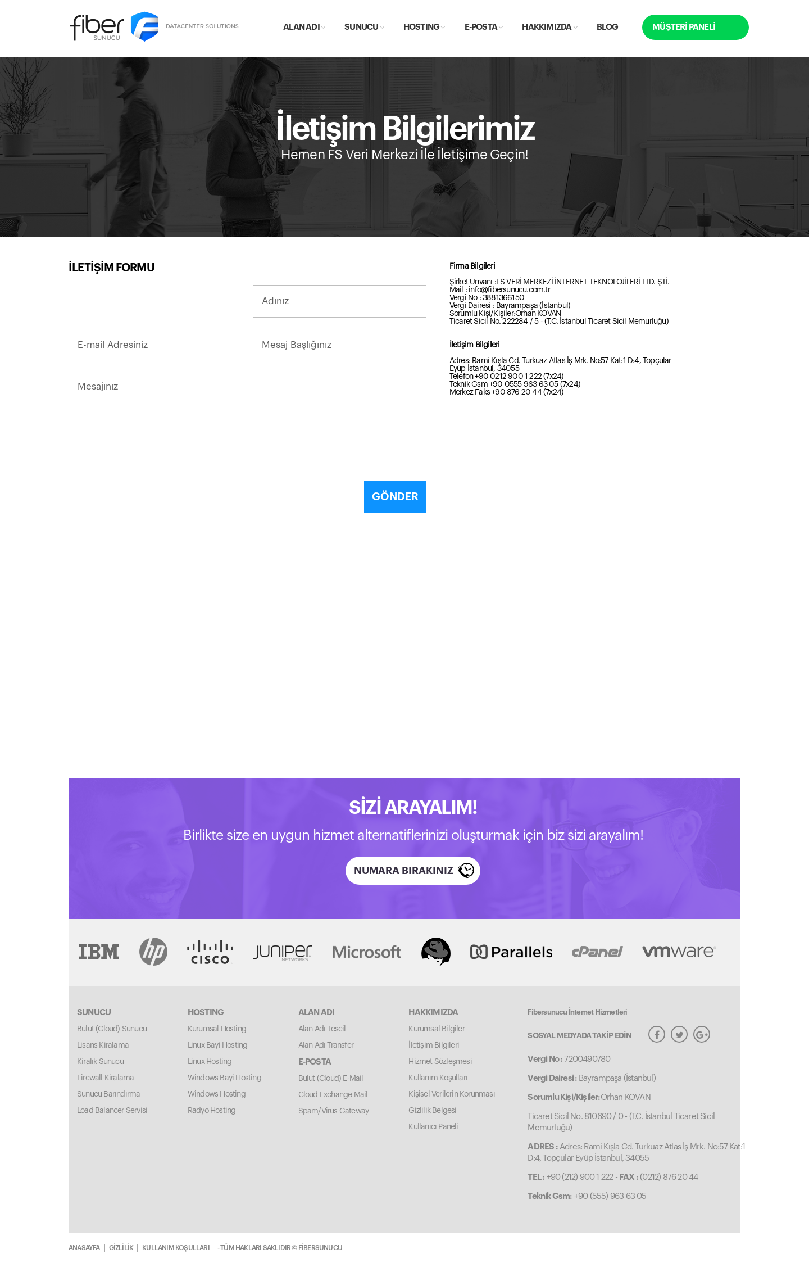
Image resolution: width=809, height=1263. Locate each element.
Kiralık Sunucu (100, 1062)
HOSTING (424, 27)
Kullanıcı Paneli (433, 1127)
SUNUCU (364, 27)
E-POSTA (484, 27)
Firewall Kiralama (105, 1078)
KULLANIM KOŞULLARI (176, 1247)
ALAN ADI (304, 27)
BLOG (608, 27)
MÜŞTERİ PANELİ (683, 27)
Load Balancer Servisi (112, 1111)
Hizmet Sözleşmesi (439, 1062)
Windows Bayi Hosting (224, 1078)
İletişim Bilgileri (433, 1045)
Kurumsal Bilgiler (436, 1029)
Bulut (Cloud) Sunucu (112, 1029)
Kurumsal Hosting (217, 1029)
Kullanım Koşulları (437, 1078)
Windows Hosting (217, 1094)
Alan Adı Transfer (325, 1045)
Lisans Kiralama (103, 1045)
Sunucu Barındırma (108, 1094)
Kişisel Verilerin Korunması (451, 1094)
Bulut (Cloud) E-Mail (330, 1079)
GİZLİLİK (121, 1247)
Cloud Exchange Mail (333, 1095)
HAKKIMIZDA (549, 27)
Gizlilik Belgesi (432, 1111)
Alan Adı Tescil (322, 1029)
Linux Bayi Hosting (218, 1045)
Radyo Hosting (212, 1111)
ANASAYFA (84, 1247)
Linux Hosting (210, 1062)
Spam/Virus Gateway (333, 1111)
